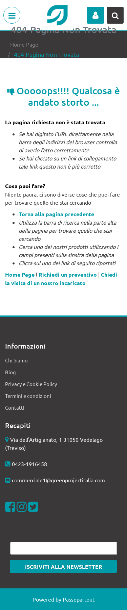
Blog (10, 372)
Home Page (24, 44)
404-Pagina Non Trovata (46, 54)
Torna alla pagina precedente (56, 214)
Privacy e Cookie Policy (31, 384)
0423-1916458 (29, 463)
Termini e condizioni (28, 395)
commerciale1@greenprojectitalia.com (58, 480)
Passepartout (78, 599)
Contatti (14, 407)
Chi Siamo (16, 360)
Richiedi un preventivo (68, 274)
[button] (95, 15)
